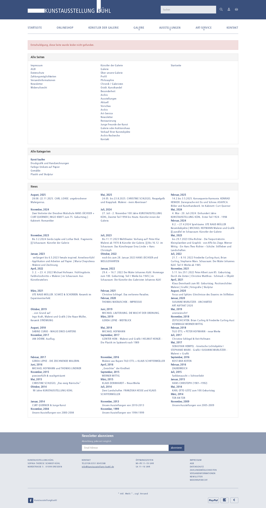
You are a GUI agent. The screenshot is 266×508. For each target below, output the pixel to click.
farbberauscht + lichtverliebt (188, 375)
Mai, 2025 (106, 194)
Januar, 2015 (178, 379)
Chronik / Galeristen (112, 83)
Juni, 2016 (36, 364)
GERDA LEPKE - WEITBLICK (116, 320)
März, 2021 (37, 290)
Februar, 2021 (108, 290)
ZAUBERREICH (179, 368)
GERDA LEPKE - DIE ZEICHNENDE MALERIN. (56, 361)
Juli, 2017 (176, 335)
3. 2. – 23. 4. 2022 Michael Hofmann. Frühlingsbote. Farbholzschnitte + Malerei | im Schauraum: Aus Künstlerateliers (61, 276)
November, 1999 (110, 409)
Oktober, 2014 (39, 386)
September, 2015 (110, 372)
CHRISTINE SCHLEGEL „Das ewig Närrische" (56, 383)
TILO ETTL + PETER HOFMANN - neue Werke (196, 331)
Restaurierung (108, 120)
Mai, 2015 (36, 379)
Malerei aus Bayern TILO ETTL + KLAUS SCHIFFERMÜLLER (133, 361)
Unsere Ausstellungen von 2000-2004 (53, 412)
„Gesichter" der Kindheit (116, 368)
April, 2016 (107, 364)
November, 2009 (180, 401)
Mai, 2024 (176, 209)
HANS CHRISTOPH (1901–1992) (189, 383)
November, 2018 (180, 316)
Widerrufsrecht (39, 87)
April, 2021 (177, 279)
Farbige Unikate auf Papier (45, 167)
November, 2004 (40, 409)
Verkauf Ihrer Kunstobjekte (115, 131)
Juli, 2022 (176, 253)
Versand (144, 493)
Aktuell (105, 102)
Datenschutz (37, 72)
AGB (33, 69)
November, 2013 (110, 401)
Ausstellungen (170, 28)
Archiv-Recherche (110, 135)
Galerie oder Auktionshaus (115, 128)
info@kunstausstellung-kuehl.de (98, 466)
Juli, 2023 (106, 235)
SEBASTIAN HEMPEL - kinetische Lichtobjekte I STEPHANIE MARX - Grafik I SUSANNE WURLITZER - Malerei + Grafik (199, 350)
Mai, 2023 (176, 235)
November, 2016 (110, 357)
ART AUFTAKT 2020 (182, 305)
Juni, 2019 (106, 309)
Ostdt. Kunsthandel (111, 87)
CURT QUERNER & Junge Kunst (49, 405)
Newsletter (37, 83)
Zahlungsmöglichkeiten (43, 76)
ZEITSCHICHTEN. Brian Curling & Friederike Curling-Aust (203, 320)
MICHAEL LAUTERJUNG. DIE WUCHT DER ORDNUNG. (131, 313)
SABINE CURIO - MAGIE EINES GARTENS (54, 331)
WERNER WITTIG (111, 375)
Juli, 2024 (106, 209)
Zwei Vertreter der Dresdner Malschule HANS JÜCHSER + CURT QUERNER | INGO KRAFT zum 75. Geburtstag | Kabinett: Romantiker (62, 217)
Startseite (35, 27)
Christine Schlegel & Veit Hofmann (191, 338)
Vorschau (106, 106)
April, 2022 (37, 268)
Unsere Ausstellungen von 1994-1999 (123, 412)
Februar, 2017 (38, 357)
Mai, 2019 (176, 309)
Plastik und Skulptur (42, 174)
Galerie (139, 28)
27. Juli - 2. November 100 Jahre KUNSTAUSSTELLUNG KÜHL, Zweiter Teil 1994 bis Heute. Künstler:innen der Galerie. (131, 217)
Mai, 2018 (106, 327)
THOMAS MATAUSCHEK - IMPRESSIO (122, 301)
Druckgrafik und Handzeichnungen (50, 163)
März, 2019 (107, 316)
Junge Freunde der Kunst (114, 124)
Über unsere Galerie (112, 72)
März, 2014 (177, 394)
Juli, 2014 (106, 386)
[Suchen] (188, 9)
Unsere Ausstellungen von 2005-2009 (193, 405)
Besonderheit (108, 91)
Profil (104, 76)
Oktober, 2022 (109, 253)
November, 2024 (40, 209)
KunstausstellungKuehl (42, 500)
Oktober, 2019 (39, 309)
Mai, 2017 (176, 342)
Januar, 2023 (38, 253)
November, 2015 (40, 372)
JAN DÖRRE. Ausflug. (43, 338)
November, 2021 (180, 268)
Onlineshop (65, 27)
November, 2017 (40, 335)
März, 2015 (107, 379)
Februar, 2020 (108, 298)
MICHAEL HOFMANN (113, 331)
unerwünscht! (180, 313)
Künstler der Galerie (103, 27)
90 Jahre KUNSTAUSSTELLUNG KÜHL (52, 390)
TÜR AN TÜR (178, 397)
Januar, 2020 (178, 298)
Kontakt (232, 27)
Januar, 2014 (38, 401)
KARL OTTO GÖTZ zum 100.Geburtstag (193, 390)
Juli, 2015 (176, 372)
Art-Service (204, 28)
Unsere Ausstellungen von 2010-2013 (123, 405)
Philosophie (107, 80)
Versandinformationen (43, 80)
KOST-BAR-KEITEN (182, 361)
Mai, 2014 (176, 386)
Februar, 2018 (178, 327)
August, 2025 (38, 194)
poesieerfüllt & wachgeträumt (48, 375)
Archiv (104, 95)
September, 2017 (110, 335)
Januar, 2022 (108, 268)
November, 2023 (40, 235)
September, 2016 (180, 357)
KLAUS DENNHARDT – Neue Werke (121, 383)
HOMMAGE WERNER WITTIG (187, 324)
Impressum (37, 65)
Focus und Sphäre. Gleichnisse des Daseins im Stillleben (203, 294)
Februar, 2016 (178, 364)
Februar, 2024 (178, 220)
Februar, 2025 (178, 194)
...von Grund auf (41, 313)
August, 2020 (178, 290)
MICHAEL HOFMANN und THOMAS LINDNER (56, 368)
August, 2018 (38, 327)
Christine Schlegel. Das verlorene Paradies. (125, 294)
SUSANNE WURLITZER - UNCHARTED (192, 301)
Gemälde (35, 170)
